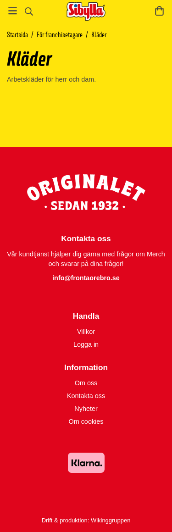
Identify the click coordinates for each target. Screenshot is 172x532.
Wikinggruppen (110, 520)
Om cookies (86, 421)
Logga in (86, 344)
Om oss (86, 383)
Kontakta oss (86, 395)
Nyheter (85, 408)
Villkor (86, 331)
